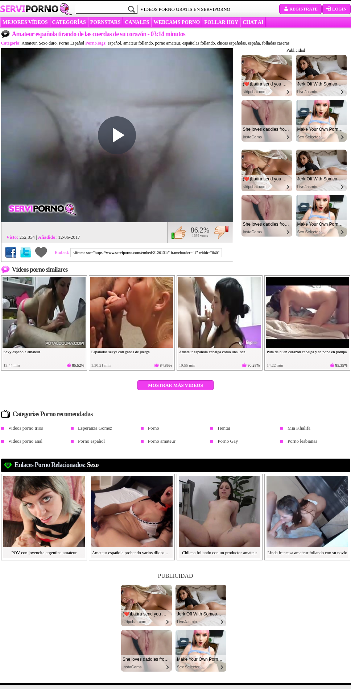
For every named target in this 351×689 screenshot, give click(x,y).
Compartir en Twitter (25, 252)
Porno (153, 428)
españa (254, 43)
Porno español (91, 441)
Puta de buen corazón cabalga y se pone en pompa (307, 352)
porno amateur (167, 43)
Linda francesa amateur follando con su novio (307, 552)
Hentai (224, 428)
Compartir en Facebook (10, 252)
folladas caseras (276, 43)
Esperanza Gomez (95, 428)
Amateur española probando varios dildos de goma (132, 552)
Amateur (29, 43)
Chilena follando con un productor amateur (219, 552)
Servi (29, 8)
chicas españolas (231, 43)
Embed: (63, 252)
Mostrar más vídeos (175, 385)
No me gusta (221, 232)
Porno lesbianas (302, 441)
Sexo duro (48, 43)
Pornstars (105, 22)
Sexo (93, 464)
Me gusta (179, 232)
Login (336, 9)
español (114, 43)
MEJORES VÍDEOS (25, 22)
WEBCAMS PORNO (176, 22)
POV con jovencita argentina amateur (44, 552)
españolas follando (198, 43)
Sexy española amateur (22, 352)
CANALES (137, 22)
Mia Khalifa (299, 428)
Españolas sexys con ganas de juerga (120, 352)
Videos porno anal (25, 441)
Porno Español (71, 43)
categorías (69, 22)
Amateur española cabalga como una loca (212, 352)
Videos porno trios (25, 428)
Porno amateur (162, 441)
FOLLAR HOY (221, 22)
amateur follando (138, 43)
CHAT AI (253, 22)
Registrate (300, 9)
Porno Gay (228, 441)
